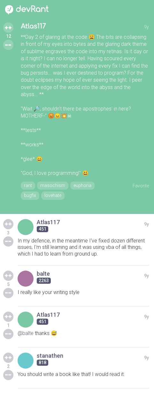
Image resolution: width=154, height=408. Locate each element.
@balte (26, 333)
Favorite (141, 185)
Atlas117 (33, 26)
